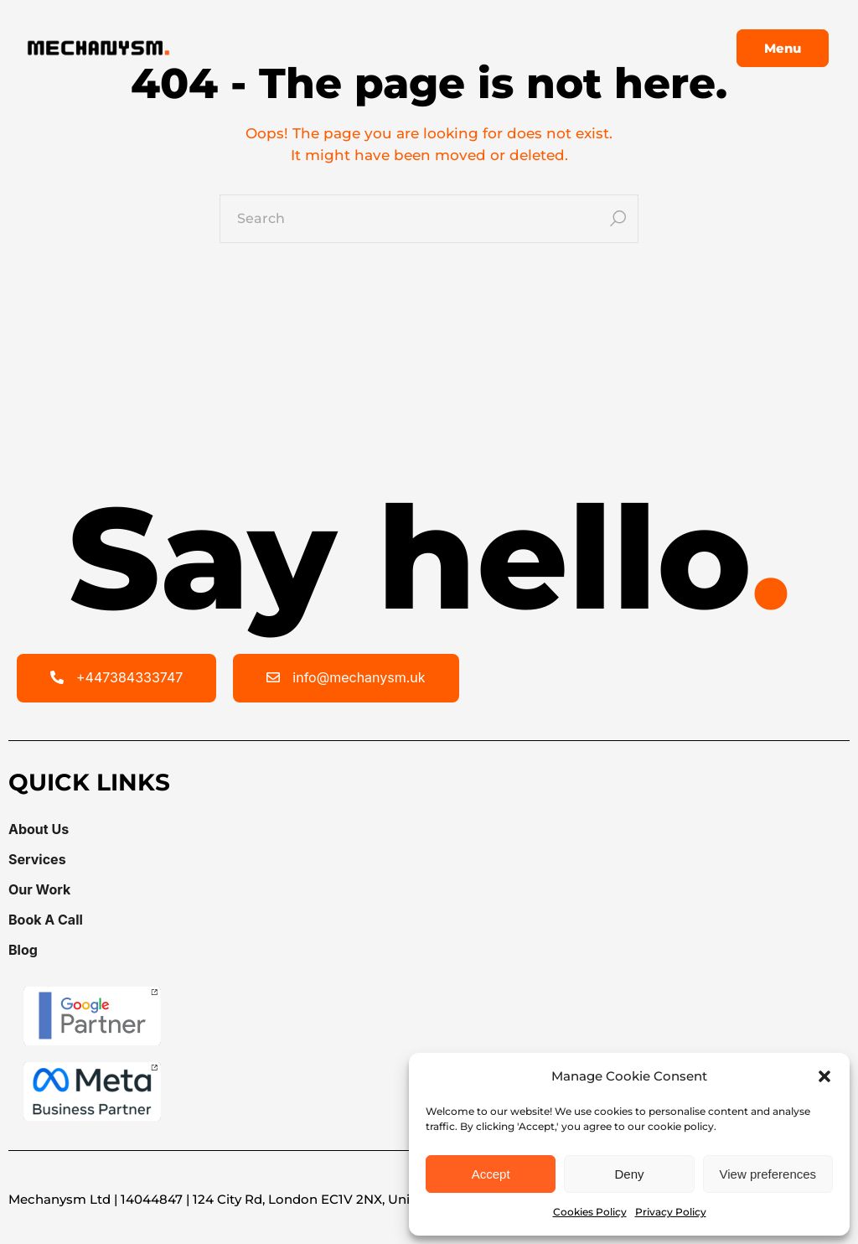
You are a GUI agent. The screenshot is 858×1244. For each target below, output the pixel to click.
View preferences (768, 1174)
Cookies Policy (590, 1211)
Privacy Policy (670, 1211)
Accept (491, 1174)
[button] (824, 1076)
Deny (629, 1174)
